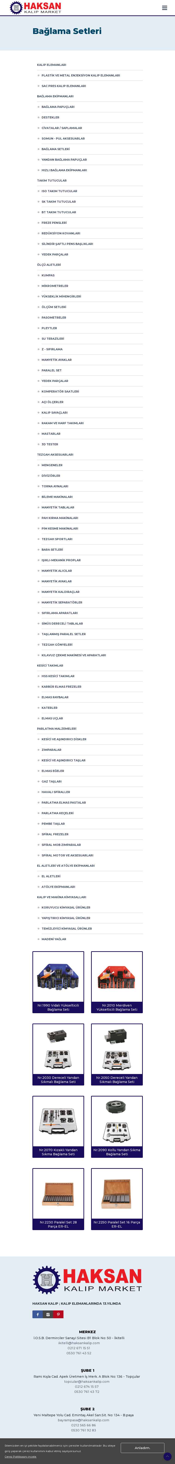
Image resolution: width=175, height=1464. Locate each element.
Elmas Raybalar (55, 697)
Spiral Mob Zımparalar (61, 845)
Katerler (49, 708)
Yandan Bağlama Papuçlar (64, 159)
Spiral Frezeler (55, 834)
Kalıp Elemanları (51, 65)
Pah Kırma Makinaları (60, 518)
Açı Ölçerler (52, 402)
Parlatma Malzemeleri (56, 728)
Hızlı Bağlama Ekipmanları (64, 170)
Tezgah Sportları (57, 539)
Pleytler (49, 328)
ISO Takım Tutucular (59, 191)
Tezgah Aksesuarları (55, 454)
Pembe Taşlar (53, 823)
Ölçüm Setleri (54, 307)
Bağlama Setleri (56, 149)
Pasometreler (54, 317)
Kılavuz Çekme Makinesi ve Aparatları (74, 655)
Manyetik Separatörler (62, 602)
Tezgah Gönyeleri (57, 644)
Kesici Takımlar (50, 665)
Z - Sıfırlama (52, 349)
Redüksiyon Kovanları (61, 233)
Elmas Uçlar (52, 718)
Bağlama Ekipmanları (55, 96)
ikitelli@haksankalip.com (79, 1343)
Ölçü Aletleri (49, 264)
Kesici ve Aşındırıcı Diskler (64, 739)
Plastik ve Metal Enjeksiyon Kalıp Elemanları (81, 75)
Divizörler (51, 475)
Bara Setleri (52, 549)
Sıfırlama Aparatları (60, 613)
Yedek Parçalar (55, 254)
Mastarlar (51, 433)
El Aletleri (51, 876)
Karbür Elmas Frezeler (61, 686)
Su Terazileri (53, 338)
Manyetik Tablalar (58, 507)
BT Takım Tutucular (59, 212)
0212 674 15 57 (87, 1387)
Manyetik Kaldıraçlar (61, 592)
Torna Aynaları (55, 486)
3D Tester (50, 444)
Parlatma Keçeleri (58, 813)
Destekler (50, 117)
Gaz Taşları (52, 781)
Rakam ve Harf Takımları (63, 423)
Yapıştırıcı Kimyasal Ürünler (66, 918)
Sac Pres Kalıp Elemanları (64, 86)
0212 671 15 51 (79, 1348)
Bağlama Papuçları (58, 107)
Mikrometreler (55, 286)
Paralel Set (52, 370)
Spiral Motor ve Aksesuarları (67, 855)
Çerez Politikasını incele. (21, 1456)
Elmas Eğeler (53, 771)
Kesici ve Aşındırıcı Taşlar (64, 760)
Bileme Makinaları (57, 497)
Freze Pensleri (54, 222)
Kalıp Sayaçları (55, 412)
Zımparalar (51, 750)
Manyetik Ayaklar (57, 360)
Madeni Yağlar (54, 939)
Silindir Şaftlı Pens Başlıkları (67, 244)
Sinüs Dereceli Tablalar (62, 623)
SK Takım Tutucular (59, 201)
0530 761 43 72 (86, 1392)
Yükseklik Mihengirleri (61, 296)
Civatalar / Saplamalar (62, 128)
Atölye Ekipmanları (58, 887)
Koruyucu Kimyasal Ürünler (66, 907)
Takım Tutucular (52, 180)
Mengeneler (52, 465)
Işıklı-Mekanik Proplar (61, 560)
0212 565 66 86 (83, 1425)
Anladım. (142, 1448)
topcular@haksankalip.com (86, 1382)
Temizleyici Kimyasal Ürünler (67, 928)
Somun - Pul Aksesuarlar (63, 138)
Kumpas (48, 275)
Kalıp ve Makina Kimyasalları (61, 897)
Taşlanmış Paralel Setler (64, 634)
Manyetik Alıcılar (57, 570)
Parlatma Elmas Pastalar (64, 802)
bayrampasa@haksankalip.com (83, 1420)
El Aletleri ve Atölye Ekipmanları (66, 865)
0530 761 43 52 (78, 1353)
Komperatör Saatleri (60, 391)
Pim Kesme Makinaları (60, 528)
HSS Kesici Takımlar (58, 676)
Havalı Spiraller (56, 792)
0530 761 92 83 (83, 1430)
